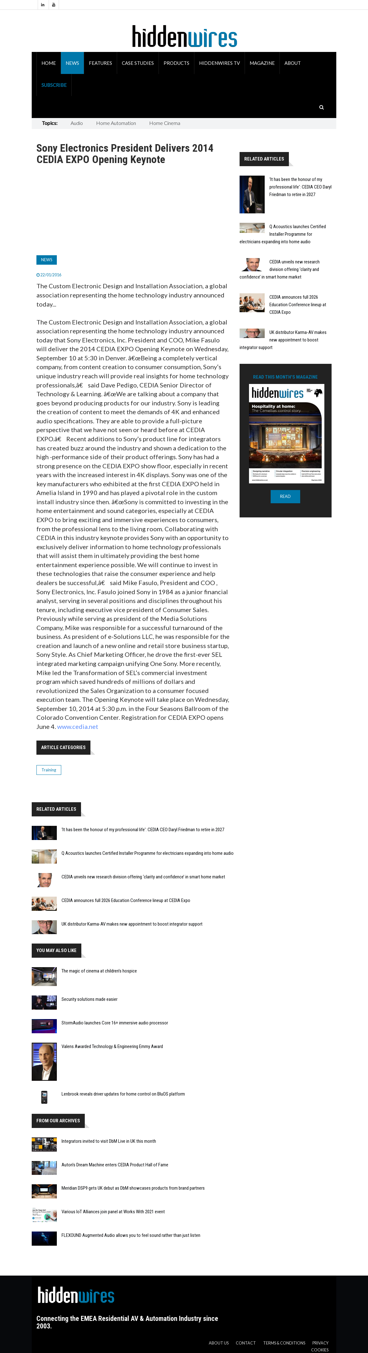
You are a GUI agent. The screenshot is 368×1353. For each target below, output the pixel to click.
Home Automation (116, 123)
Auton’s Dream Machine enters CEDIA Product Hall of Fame (115, 1165)
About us (219, 1343)
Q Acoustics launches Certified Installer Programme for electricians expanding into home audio (148, 853)
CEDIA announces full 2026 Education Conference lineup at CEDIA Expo (126, 900)
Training (48, 770)
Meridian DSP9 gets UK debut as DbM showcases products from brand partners (133, 1188)
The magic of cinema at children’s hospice (99, 971)
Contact (246, 1343)
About (292, 63)
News (72, 63)
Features (100, 63)
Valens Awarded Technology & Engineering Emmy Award (112, 1046)
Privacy (320, 1343)
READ (285, 496)
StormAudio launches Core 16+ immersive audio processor (115, 1023)
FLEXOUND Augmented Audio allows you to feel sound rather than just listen (131, 1235)
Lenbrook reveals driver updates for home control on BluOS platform (123, 1094)
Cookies (319, 1350)
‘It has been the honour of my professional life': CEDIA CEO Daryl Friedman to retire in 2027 (143, 829)
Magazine (262, 63)
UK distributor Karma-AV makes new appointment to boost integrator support (132, 924)
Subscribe (54, 85)
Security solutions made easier (89, 999)
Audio (77, 123)
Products (176, 63)
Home (48, 63)
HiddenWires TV (219, 63)
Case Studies (138, 63)
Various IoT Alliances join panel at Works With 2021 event (113, 1212)
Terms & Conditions (284, 1343)
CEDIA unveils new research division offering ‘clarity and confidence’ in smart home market (143, 877)
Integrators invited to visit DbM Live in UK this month (109, 1141)
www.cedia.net (77, 726)
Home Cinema (164, 123)
